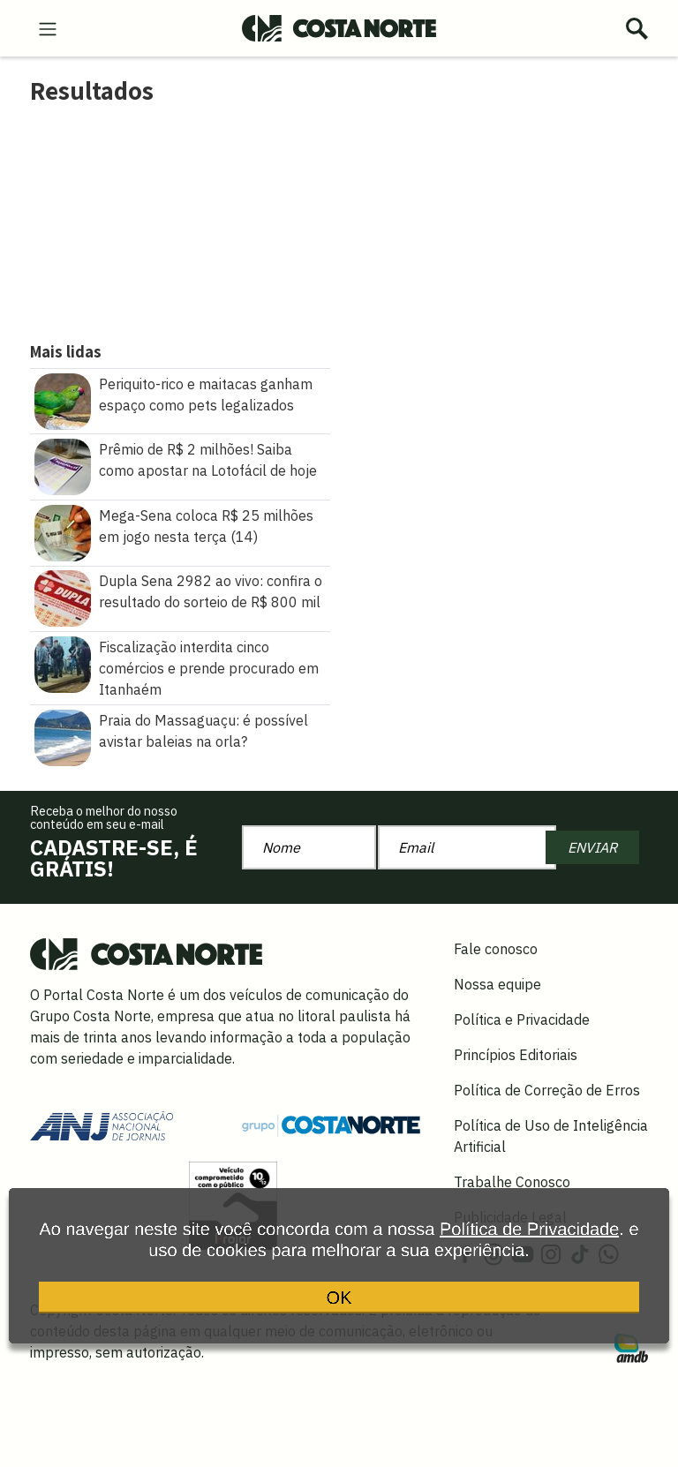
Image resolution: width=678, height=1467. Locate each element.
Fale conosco (496, 949)
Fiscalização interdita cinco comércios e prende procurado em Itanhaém (209, 668)
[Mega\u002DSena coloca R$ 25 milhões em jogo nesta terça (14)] (62, 531)
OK (339, 1304)
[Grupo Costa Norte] (331, 1124)
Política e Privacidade (522, 1019)
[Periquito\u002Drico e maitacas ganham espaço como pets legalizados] (62, 400)
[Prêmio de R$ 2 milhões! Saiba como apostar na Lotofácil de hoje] (62, 465)
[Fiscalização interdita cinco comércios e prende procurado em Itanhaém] (62, 663)
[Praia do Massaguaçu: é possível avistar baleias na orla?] (62, 736)
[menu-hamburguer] (47, 27)
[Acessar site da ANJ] (101, 1123)
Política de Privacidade (529, 1239)
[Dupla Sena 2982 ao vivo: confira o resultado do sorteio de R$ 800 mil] (62, 597)
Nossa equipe (497, 984)
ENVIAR (592, 847)
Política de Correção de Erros (547, 1090)
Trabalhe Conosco (512, 1182)
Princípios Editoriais (515, 1055)
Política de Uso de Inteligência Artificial (551, 1136)
